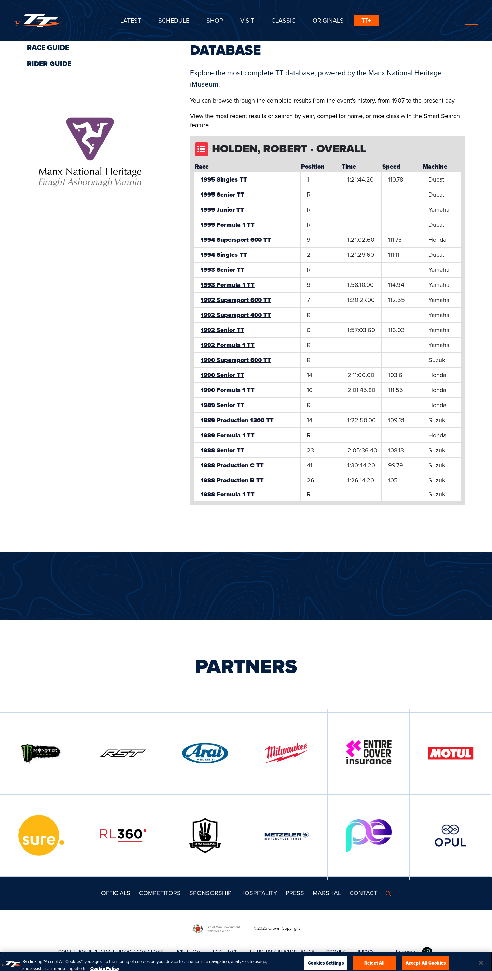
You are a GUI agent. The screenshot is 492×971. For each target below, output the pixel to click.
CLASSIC (283, 20)
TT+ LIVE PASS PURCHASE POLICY (281, 951)
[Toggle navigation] (471, 21)
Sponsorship (210, 893)
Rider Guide (49, 63)
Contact (363, 893)
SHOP (214, 20)
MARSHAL (327, 893)
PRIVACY (365, 951)
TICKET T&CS (224, 951)
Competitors (160, 893)
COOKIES (335, 951)
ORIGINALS (328, 20)
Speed (391, 166)
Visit (247, 20)
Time (349, 166)
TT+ (366, 20)
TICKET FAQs (187, 951)
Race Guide (48, 47)
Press (295, 893)
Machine (435, 166)
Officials (116, 893)
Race (202, 166)
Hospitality (258, 893)
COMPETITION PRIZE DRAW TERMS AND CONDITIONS (110, 951)
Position (313, 166)
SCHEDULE (173, 20)
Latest (130, 20)
